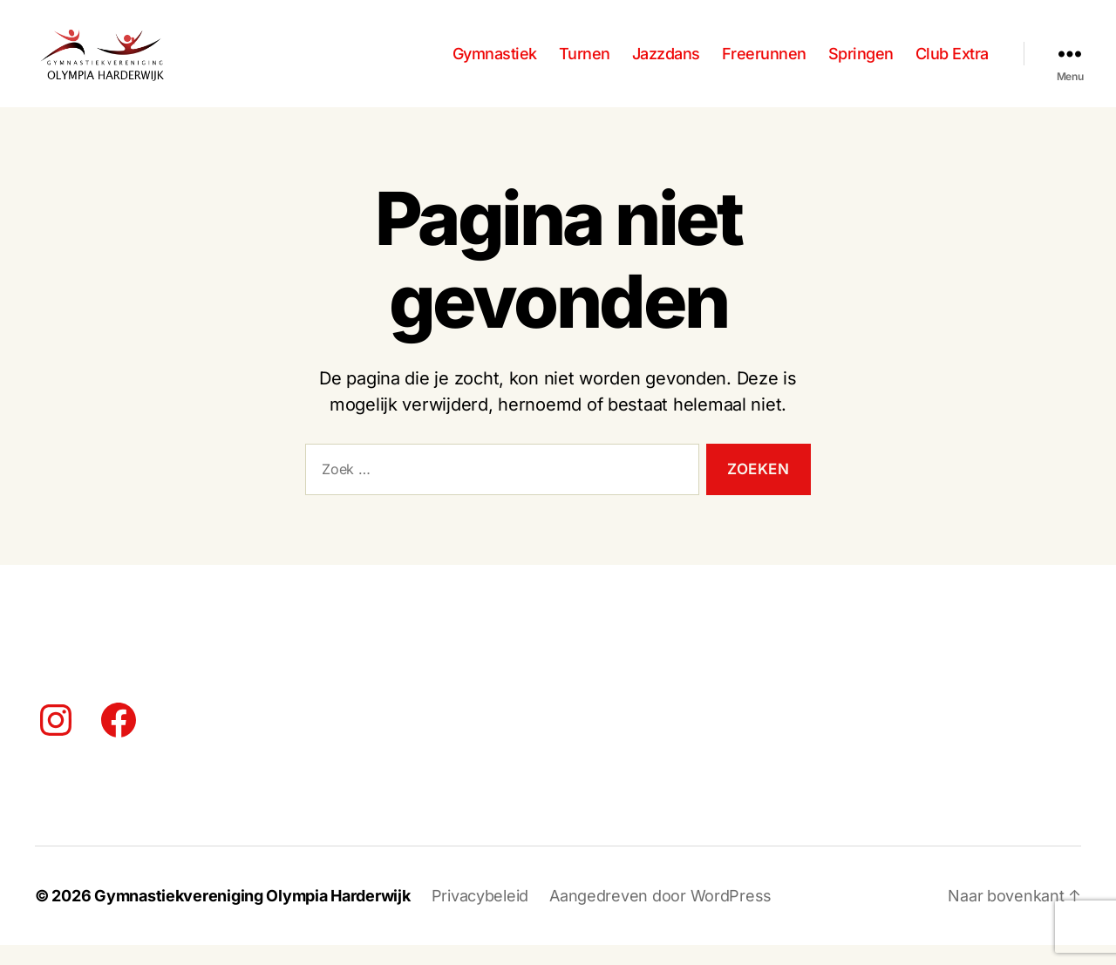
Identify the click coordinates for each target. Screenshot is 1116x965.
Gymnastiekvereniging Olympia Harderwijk (252, 916)
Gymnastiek (495, 63)
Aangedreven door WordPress (660, 916)
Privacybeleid (480, 916)
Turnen (584, 63)
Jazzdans (666, 63)
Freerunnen (764, 63)
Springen (861, 63)
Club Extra (952, 63)
